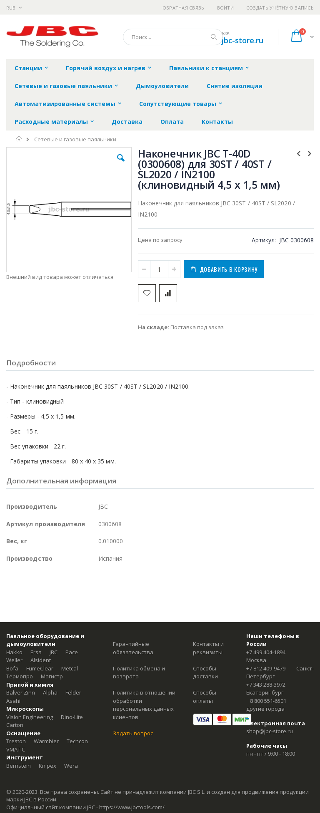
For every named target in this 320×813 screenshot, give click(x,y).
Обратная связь (183, 8)
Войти (225, 8)
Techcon (77, 741)
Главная (19, 139)
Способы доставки (205, 672)
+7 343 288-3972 (265, 684)
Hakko (14, 652)
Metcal (69, 668)
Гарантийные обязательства (133, 648)
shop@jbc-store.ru (230, 40)
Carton (14, 725)
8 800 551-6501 (268, 701)
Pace (71, 652)
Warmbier (46, 741)
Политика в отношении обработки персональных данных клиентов (144, 705)
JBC (54, 652)
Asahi (13, 701)
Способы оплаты (204, 697)
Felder (73, 692)
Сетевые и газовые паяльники (75, 139)
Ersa (36, 652)
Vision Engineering (29, 717)
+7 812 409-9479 (265, 668)
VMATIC (15, 749)
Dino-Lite (72, 717)
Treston (16, 741)
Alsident (40, 660)
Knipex (47, 765)
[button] (120, 164)
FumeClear (39, 668)
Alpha (50, 692)
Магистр (52, 676)
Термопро (19, 676)
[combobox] (173, 37)
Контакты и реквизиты (208, 648)
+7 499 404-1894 (265, 652)
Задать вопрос (133, 733)
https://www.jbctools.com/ (132, 807)
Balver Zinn (20, 692)
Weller (14, 660)
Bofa (12, 668)
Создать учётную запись (280, 8)
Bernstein (18, 765)
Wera (71, 765)
